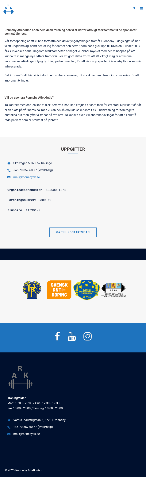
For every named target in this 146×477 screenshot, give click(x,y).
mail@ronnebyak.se (26, 177)
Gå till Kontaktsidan (73, 232)
